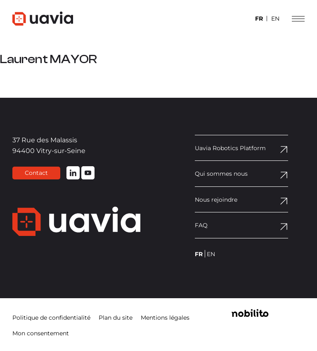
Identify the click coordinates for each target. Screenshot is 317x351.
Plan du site (115, 317)
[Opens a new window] (250, 314)
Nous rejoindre (216, 199)
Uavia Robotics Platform (230, 148)
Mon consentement (40, 333)
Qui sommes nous (221, 173)
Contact (36, 173)
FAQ (201, 225)
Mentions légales (165, 317)
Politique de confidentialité (51, 317)
